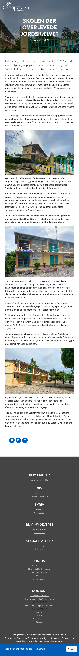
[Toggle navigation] (73, 6)
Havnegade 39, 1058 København (39, 599)
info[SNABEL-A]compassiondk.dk (39, 605)
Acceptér (72, 649)
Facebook (39, 545)
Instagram (39, 549)
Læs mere (40, 649)
